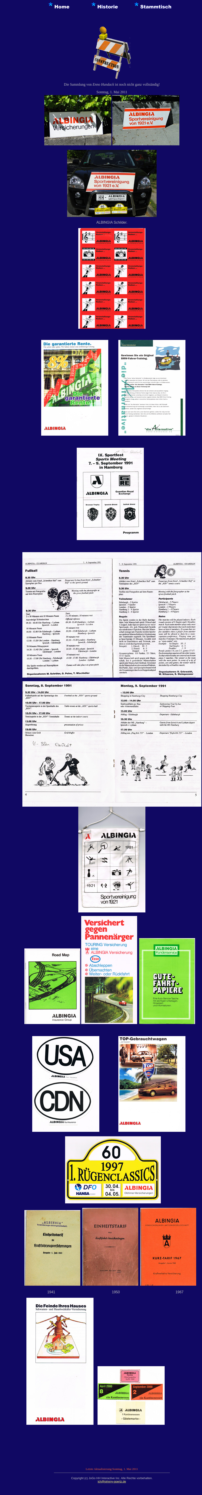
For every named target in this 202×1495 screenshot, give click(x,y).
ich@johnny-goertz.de (112, 1481)
